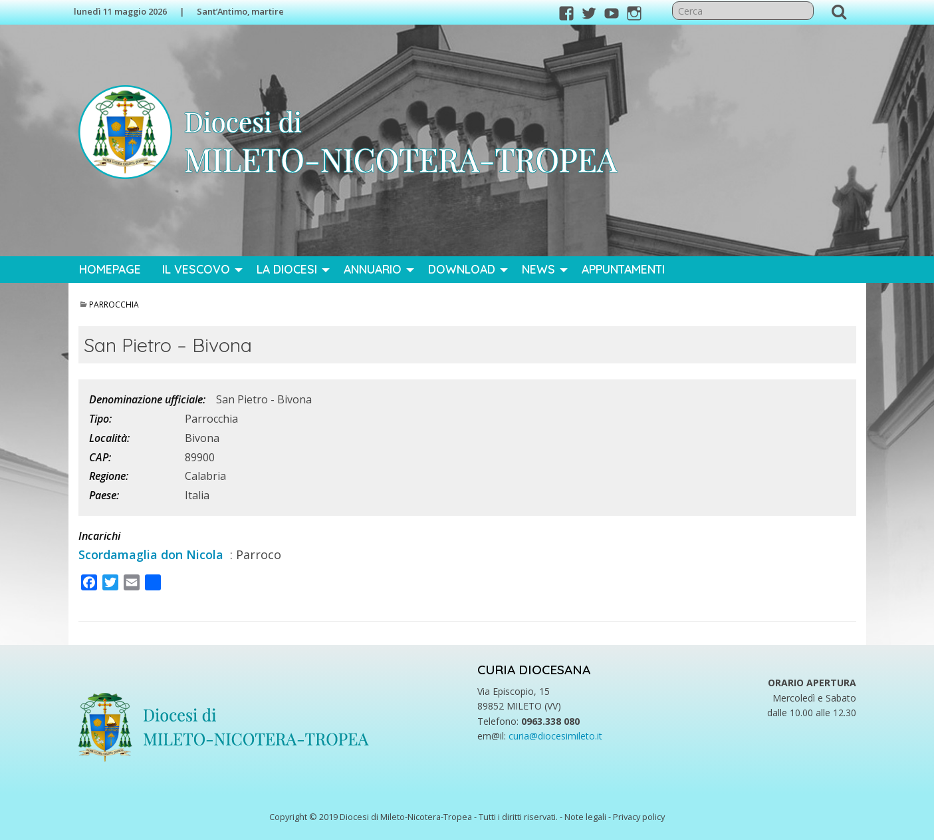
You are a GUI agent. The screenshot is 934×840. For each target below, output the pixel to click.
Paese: (104, 495)
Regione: (108, 476)
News (538, 269)
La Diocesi (287, 269)
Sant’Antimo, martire (240, 11)
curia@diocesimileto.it (555, 736)
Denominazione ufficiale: (147, 399)
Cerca (839, 11)
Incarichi (99, 535)
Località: (109, 438)
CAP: (100, 457)
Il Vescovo (196, 269)
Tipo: (100, 418)
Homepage (110, 269)
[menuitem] (110, 269)
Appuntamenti (623, 269)
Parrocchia (114, 304)
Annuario (373, 269)
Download (461, 269)
